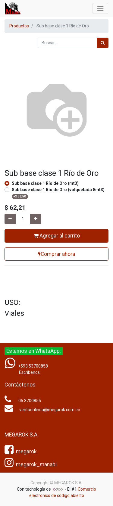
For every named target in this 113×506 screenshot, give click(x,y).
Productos (19, 25)
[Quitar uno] (10, 219)
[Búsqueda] (102, 43)
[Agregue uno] (35, 219)
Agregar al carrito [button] (56, 236)
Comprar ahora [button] (56, 254)
